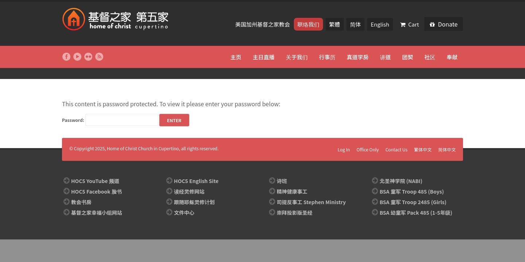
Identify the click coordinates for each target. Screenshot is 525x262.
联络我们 (308, 24)
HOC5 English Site (196, 180)
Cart (409, 24)
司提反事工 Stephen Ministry (311, 202)
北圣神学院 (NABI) (401, 180)
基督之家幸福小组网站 (96, 212)
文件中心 (184, 212)
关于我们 (297, 57)
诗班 (282, 180)
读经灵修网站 (189, 191)
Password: (110, 120)
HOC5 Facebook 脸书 (96, 191)
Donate (444, 24)
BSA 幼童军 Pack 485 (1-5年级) (416, 212)
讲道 (385, 57)
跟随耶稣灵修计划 (194, 202)
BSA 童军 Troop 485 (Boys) (412, 191)
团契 (407, 57)
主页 (235, 57)
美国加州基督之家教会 (263, 24)
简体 (355, 24)
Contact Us (396, 149)
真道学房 (358, 57)
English (380, 24)
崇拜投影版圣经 (294, 212)
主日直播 (264, 57)
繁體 (334, 24)
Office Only (368, 149)
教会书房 (81, 202)
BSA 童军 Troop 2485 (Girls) (413, 202)
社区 (429, 57)
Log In (344, 149)
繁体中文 (423, 149)
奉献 (452, 57)
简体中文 (447, 149)
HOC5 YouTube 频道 (95, 180)
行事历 (327, 57)
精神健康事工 (292, 191)
